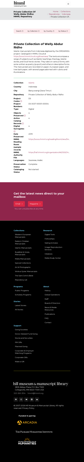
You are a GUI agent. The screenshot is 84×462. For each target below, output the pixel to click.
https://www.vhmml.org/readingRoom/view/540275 (50, 139)
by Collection (34, 31)
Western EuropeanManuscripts (23, 235)
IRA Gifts (18, 342)
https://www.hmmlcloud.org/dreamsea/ (31, 56)
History (47, 291)
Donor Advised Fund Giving (26, 334)
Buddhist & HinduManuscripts (22, 253)
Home (55, 12)
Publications (50, 314)
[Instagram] (21, 399)
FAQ (46, 318)
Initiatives (48, 254)
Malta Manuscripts (22, 259)
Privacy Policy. (28, 408)
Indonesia (66, 14)
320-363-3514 (20, 393)
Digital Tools (50, 234)
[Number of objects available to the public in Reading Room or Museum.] (23, 123)
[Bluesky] (37, 399)
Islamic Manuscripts (23, 248)
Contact (48, 322)
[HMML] (20, 4)
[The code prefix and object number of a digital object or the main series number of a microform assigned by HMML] (21, 101)
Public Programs (22, 291)
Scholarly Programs (23, 295)
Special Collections (23, 263)
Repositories (54, 14)
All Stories (19, 310)
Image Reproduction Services (53, 248)
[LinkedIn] (31, 399)
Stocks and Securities (24, 338)
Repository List (21, 280)
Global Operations (52, 295)
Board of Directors (52, 303)
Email (19, 204)
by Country (49, 31)
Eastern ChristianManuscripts (22, 242)
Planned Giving (21, 346)
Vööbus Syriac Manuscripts (26, 271)
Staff (46, 299)
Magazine (35, 204)
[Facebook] (16, 399)
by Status (63, 31)
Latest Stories (20, 305)
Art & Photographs (22, 267)
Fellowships (49, 239)
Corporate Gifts (21, 357)
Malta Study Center (53, 258)
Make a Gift (19, 362)
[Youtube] (26, 399)
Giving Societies (21, 330)
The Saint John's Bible (24, 276)
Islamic (31, 83)
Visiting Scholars (51, 243)
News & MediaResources (51, 308)
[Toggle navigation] (68, 4)
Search (19, 31)
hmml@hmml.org (35, 393)
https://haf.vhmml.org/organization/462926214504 (50, 152)
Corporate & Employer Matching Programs (24, 352)
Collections (65, 12)
